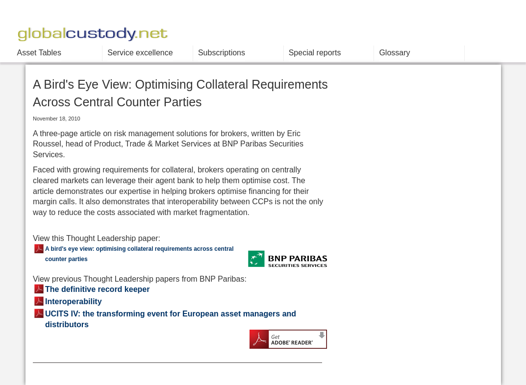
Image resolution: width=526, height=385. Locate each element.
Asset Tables (39, 52)
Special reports (315, 52)
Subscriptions (221, 52)
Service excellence (140, 52)
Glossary (394, 52)
